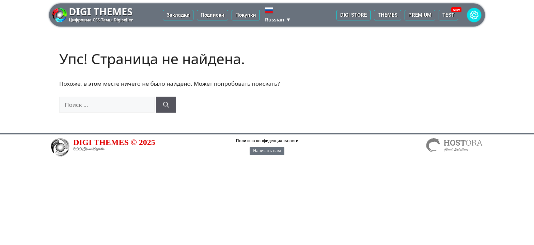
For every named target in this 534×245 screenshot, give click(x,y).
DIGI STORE (353, 15)
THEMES (387, 15)
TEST (448, 15)
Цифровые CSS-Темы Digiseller (101, 20)
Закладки (178, 15)
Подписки (212, 15)
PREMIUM (419, 15)
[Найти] (166, 105)
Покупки (245, 15)
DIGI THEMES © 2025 (114, 142)
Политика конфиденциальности (267, 140)
